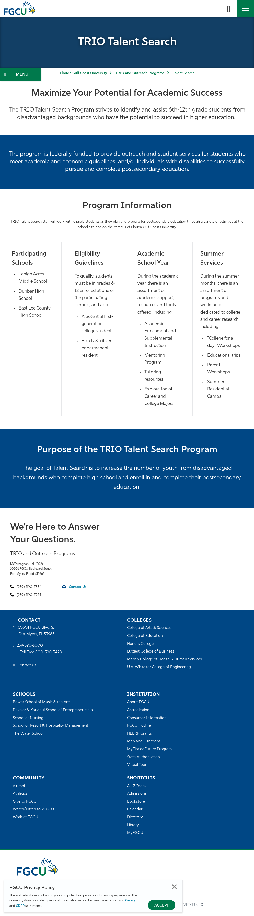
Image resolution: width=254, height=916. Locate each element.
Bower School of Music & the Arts (42, 702)
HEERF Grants (139, 734)
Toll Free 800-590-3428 (41, 652)
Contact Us (77, 587)
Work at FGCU (25, 817)
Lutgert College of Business (150, 652)
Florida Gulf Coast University (83, 73)
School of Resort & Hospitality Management (50, 726)
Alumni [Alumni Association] (19, 786)
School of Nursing (28, 718)
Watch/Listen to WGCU (33, 809)
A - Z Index (136, 786)
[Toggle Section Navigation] (20, 74)
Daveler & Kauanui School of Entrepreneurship (53, 710)
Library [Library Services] (133, 825)
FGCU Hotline (139, 726)
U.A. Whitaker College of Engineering (159, 667)
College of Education (145, 636)
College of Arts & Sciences (149, 628)
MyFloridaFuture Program (149, 749)
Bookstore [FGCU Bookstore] (136, 802)
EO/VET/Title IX (190, 905)
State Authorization (143, 757)
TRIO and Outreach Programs (140, 73)
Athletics (20, 794)
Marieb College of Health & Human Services (164, 659)
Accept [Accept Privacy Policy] (161, 906)
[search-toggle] (228, 8)
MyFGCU (135, 833)
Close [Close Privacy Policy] (174, 887)
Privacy (130, 900)
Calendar (134, 809)
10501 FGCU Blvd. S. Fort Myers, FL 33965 (36, 631)
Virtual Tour (136, 765)
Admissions (137, 794)
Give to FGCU (25, 802)
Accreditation (138, 710)
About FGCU (138, 702)
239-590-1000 (30, 646)
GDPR (20, 906)
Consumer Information (147, 718)
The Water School (28, 734)
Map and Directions (144, 741)
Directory (135, 817)
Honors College (140, 644)
